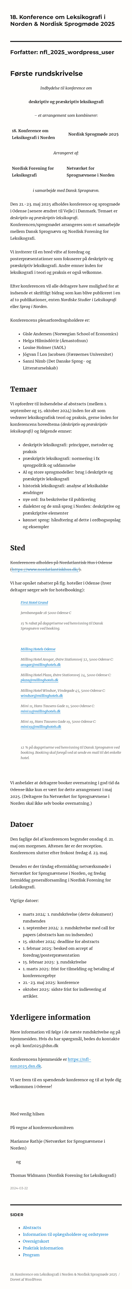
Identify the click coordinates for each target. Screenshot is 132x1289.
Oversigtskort (36, 1241)
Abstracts (32, 1227)
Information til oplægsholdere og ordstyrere (65, 1234)
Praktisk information (43, 1248)
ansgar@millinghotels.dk (41, 665)
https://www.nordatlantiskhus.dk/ (45, 569)
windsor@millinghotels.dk (42, 696)
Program (31, 1254)
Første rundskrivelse (46, 73)
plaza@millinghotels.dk (39, 680)
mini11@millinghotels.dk (41, 711)
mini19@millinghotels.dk (41, 726)
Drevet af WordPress (26, 1280)
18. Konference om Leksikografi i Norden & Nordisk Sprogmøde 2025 (62, 20)
